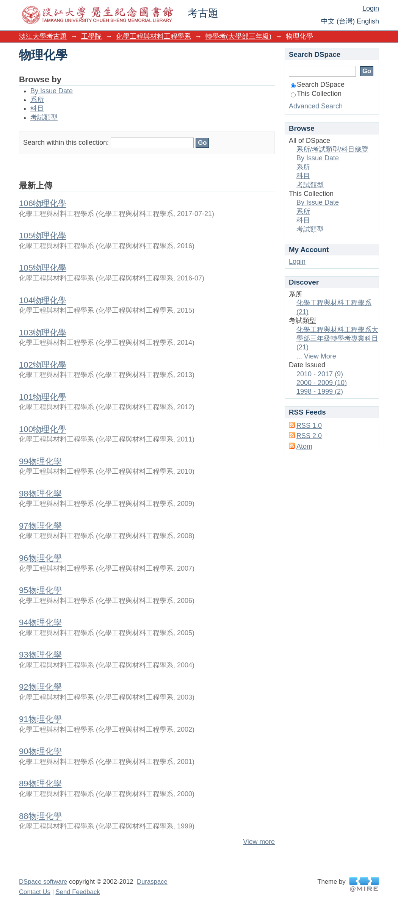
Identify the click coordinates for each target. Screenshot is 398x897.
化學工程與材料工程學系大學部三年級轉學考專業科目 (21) (337, 338)
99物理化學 (40, 461)
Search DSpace (318, 84)
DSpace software (43, 881)
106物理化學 (42, 203)
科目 (37, 108)
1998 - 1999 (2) (319, 391)
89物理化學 (40, 783)
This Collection (316, 93)
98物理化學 (40, 493)
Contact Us (34, 891)
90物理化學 (40, 751)
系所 (37, 99)
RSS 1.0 (309, 425)
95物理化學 (40, 590)
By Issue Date (51, 91)
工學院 (91, 36)
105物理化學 (42, 235)
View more (259, 841)
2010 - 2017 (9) (319, 374)
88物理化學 (40, 816)
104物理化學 (42, 300)
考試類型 (44, 117)
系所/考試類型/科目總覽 (332, 149)
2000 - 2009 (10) (321, 383)
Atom (304, 446)
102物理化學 (42, 364)
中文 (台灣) (338, 21)
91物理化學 (40, 719)
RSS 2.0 (309, 436)
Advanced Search (316, 106)
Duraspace (152, 881)
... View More (316, 356)
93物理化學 (40, 654)
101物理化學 (42, 397)
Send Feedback (77, 891)
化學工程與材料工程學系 (153, 36)
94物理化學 (40, 622)
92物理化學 (40, 687)
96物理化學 (40, 558)
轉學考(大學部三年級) (238, 36)
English (368, 21)
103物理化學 (42, 332)
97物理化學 (40, 526)
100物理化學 (42, 429)
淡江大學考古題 (43, 36)
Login (370, 8)
